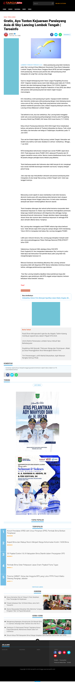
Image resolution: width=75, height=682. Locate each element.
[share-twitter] (56, 34)
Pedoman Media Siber (60, 663)
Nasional (17, 9)
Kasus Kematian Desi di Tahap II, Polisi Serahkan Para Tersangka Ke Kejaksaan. (23, 599)
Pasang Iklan (64, 660)
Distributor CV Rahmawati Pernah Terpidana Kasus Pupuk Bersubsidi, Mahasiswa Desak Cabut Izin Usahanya (23, 630)
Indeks (10, 9)
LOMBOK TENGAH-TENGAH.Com (32, 65)
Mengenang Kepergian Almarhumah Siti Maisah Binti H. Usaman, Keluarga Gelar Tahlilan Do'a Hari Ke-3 (24, 623)
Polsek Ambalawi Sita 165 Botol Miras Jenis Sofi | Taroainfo (23, 604)
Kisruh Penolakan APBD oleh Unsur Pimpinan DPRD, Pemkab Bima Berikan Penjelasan (37, 532)
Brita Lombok (25, 290)
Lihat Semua (37, 385)
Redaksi (56, 660)
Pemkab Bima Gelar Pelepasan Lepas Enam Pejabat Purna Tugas (36, 566)
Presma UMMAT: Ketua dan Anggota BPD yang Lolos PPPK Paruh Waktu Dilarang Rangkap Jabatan (37, 578)
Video (29, 9)
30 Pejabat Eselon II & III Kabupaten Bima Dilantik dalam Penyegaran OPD (35, 555)
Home (4, 9)
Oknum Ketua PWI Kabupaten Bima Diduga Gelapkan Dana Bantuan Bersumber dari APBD (36, 636)
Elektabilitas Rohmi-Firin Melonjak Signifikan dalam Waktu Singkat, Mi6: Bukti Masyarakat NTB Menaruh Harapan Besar (46, 298)
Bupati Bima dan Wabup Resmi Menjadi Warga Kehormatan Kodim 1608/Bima (37, 543)
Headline (4, 650)
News (24, 9)
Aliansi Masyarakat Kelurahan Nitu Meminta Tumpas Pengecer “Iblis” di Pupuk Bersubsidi (24, 610)
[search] (43, 3)
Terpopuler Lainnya (37, 587)
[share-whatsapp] (60, 34)
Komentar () (67, 34)
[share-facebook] (51, 34)
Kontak (70, 663)
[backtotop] (37, 641)
